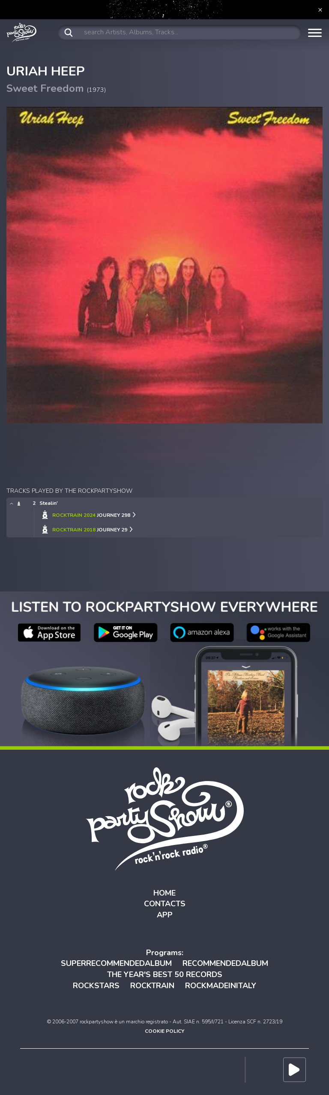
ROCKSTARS (96, 985)
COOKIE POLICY (164, 1031)
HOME (164, 893)
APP (165, 915)
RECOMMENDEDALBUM (225, 963)
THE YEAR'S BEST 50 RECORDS (164, 974)
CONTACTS (164, 904)
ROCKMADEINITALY (220, 985)
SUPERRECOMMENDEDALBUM (116, 963)
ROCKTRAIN (152, 985)
